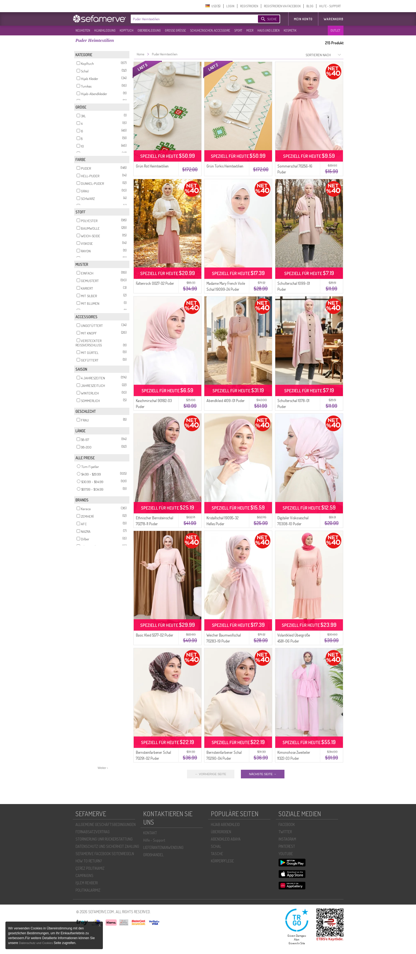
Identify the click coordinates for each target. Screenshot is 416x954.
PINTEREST (287, 846)
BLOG (309, 6)
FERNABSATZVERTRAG (93, 831)
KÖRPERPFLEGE (222, 861)
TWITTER (285, 831)
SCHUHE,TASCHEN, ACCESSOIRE (210, 30)
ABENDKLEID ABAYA (226, 839)
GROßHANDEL (153, 854)
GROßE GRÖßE (175, 30)
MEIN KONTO (303, 19)
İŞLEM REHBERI (87, 883)
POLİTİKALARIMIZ (88, 890)
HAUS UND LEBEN (268, 30)
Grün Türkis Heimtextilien (225, 166)
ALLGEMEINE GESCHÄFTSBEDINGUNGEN (106, 824)
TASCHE (217, 853)
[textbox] (190, 19)
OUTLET (335, 30)
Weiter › (103, 767)
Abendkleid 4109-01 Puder (226, 400)
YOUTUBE (286, 853)
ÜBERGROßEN (221, 831)
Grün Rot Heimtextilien (152, 166)
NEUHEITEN (83, 30)
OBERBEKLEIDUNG (149, 30)
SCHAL (216, 846)
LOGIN (230, 6)
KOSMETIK (290, 30)
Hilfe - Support (154, 840)
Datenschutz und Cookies (36, 943)
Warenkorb (333, 19)
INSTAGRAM (287, 839)
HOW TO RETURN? (89, 861)
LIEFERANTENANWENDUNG (163, 847)
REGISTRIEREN (249, 6)
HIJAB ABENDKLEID (225, 824)
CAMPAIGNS (84, 875)
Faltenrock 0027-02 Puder (155, 283)
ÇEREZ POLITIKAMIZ (90, 868)
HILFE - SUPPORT (330, 6)
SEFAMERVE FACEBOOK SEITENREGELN (105, 853)
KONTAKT (150, 833)
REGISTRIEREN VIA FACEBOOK (282, 6)
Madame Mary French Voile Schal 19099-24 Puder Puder (226, 289)
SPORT (238, 30)
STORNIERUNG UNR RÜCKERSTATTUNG (104, 839)
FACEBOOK (287, 824)
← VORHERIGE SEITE (210, 774)
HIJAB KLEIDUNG (105, 30)
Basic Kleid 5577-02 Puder (154, 635)
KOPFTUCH (126, 30)
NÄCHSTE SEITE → (262, 774)
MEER (249, 30)
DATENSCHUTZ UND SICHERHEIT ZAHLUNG (107, 846)
